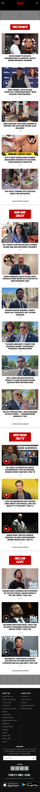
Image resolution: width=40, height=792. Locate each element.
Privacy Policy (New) (9, 699)
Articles (5, 711)
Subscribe (34, 758)
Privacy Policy (13, 753)
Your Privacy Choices (9, 708)
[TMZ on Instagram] (26, 768)
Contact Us (25, 696)
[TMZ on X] (17, 768)
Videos (4, 742)
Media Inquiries (26, 708)
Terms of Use (6, 702)
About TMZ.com (7, 696)
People (4, 733)
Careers (23, 702)
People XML (6, 736)
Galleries (5, 729)
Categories (6, 723)
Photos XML (6, 739)
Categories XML (7, 726)
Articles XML (6, 714)
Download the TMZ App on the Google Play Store (30, 784)
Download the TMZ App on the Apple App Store (11, 784)
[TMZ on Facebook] (13, 768)
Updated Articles (7, 717)
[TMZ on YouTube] (22, 768)
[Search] (37, 3)
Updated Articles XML (9, 720)
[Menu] (3, 3)
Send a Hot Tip (26, 699)
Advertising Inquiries (28, 705)
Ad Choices (6, 705)
